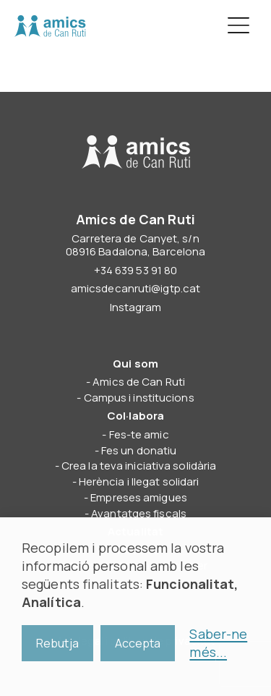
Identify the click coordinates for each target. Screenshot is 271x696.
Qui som (135, 363)
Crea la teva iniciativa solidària (138, 465)
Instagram (136, 307)
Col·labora (135, 415)
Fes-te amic (139, 434)
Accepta (138, 643)
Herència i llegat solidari (139, 481)
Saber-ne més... (218, 643)
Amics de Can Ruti (50, 26)
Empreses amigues (138, 497)
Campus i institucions (139, 397)
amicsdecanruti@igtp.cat (135, 288)
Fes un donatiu (138, 450)
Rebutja (57, 643)
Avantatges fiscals (138, 513)
